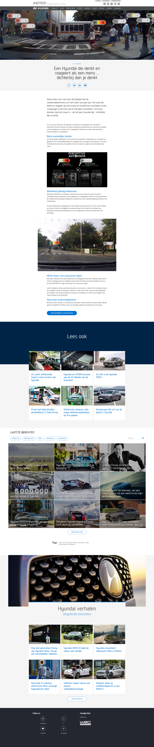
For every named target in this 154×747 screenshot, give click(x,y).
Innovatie (50, 438)
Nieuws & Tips (28, 438)
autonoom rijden (64, 542)
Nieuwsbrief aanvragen (62, 313)
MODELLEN (55, 8)
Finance (79, 8)
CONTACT (101, 8)
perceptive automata (77, 542)
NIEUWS (94, 8)
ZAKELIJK (109, 8)
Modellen (15, 438)
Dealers (98, 0)
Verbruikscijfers (116, 0)
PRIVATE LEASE (70, 8)
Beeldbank (83, 717)
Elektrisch (117, 8)
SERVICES (87, 8)
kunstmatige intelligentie (67, 544)
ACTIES (62, 8)
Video (40, 438)
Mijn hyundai (106, 0)
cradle (87, 542)
